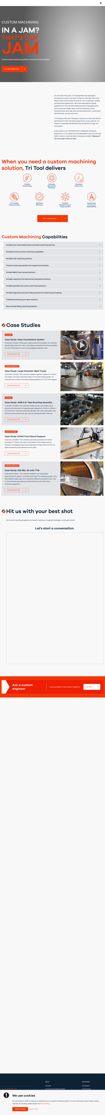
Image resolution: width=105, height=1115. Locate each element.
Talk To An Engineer (55, 218)
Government (86, 1089)
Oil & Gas (8, 335)
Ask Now (93, 687)
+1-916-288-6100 (9, 1089)
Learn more (34, 1109)
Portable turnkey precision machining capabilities (53, 252)
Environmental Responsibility (55, 1089)
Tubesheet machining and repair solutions (53, 299)
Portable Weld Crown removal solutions (53, 272)
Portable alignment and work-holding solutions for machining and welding (53, 293)
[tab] (52, 245)
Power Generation (12, 366)
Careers (48, 1086)
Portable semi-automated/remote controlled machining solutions (53, 245)
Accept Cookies (20, 1109)
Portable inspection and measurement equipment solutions (53, 279)
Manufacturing (11, 432)
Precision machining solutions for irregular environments (53, 265)
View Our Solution (17, 354)
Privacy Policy (45, 1104)
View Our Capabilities (15, 69)
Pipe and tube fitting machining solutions (53, 306)
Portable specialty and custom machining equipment (53, 286)
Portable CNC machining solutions (53, 258)
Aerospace (86, 1086)
